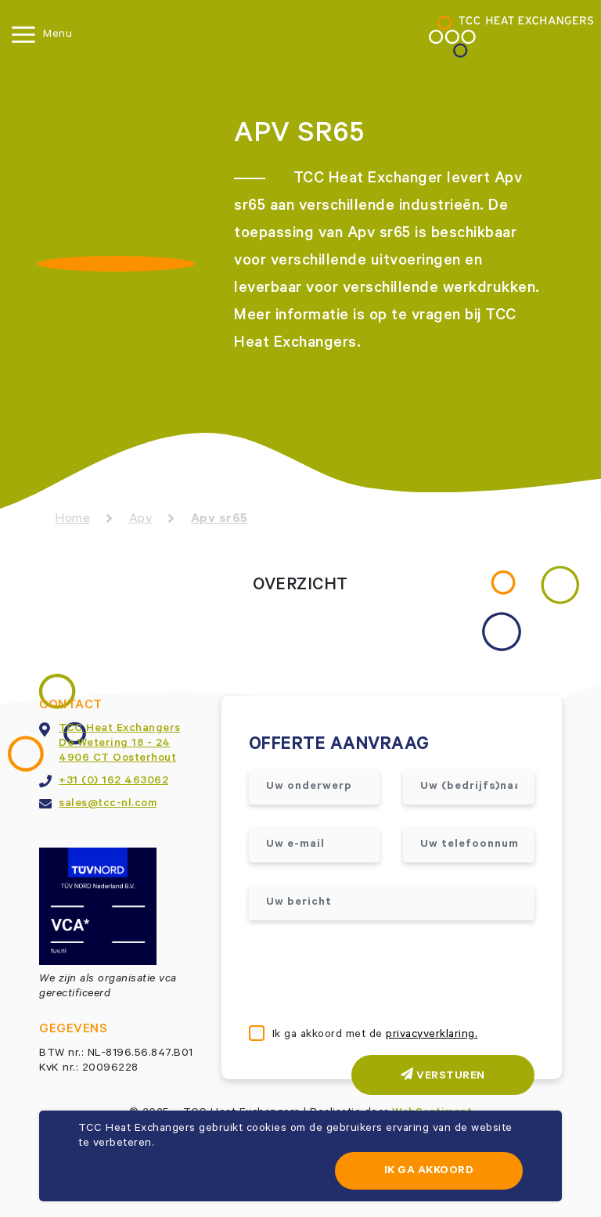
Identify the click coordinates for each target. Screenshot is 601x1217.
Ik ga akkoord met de (375, 1035)
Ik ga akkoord (429, 1171)
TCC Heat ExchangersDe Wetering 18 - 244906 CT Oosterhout (120, 744)
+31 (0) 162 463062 (113, 782)
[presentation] (368, 974)
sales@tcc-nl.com (108, 804)
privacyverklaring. (431, 1035)
